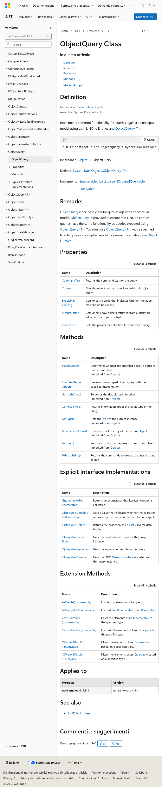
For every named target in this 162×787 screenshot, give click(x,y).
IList (131, 525)
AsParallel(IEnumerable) (76, 602)
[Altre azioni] (155, 31)
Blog (124, 772)
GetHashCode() (71, 394)
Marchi (140, 778)
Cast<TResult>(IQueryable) (79, 630)
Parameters (69, 325)
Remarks (68, 68)
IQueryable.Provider (74, 557)
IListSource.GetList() (74, 525)
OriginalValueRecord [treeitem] (21, 240)
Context (67, 288)
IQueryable (86, 188)
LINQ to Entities (79, 713)
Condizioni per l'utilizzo (93, 778)
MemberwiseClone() (74, 431)
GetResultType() (72, 406)
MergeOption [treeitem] (16, 99)
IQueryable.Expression (76, 549)
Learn (64, 31)
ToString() (68, 443)
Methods (69, 79)
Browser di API (96, 31)
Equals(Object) (71, 366)
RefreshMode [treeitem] (16, 255)
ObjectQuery (69, 212)
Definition (69, 62)
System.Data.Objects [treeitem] (21, 53)
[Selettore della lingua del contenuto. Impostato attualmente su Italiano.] (12, 762)
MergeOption (70, 313)
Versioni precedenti (104, 772)
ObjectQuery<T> (127, 128)
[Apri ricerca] (143, 5)
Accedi (153, 5)
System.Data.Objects (90, 107)
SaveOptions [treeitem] (16, 262)
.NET (77, 31)
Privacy (7, 778)
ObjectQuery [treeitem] (20, 159)
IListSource (107, 181)
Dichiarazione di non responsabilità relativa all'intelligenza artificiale (45, 772)
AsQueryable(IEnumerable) (78, 610)
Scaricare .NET (145, 17)
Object (82, 160)
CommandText (71, 280)
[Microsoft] (7, 5)
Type (105, 419)
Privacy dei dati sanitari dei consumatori (45, 778)
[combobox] (28, 36)
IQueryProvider (121, 557)
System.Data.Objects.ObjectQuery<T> (100, 170)
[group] (109, 147)
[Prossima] (133, 5)
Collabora (141, 772)
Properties (69, 73)
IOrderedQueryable (131, 181)
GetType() (68, 419)
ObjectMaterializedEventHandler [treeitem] (28, 129)
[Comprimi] (50, 27)
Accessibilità (120, 778)
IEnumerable (88, 181)
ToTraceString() (71, 455)
